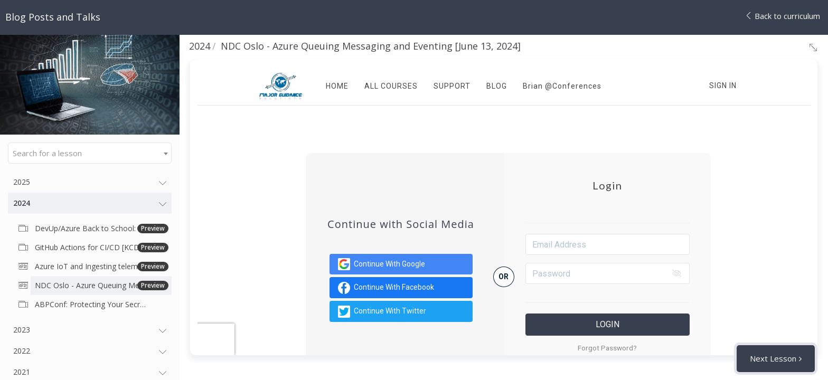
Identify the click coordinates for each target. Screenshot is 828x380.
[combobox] (90, 153)
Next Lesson (773, 358)
